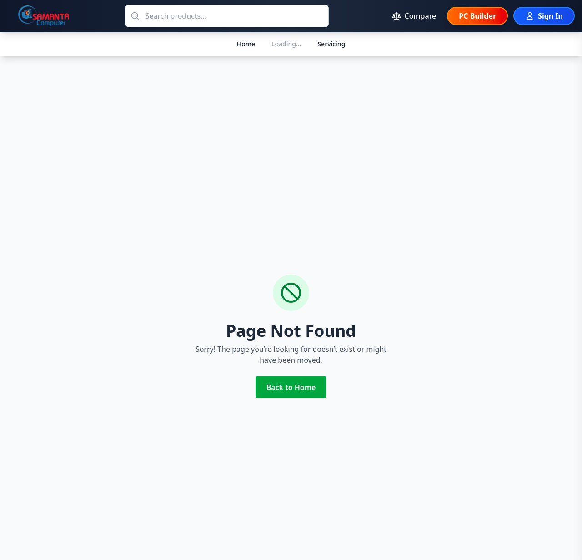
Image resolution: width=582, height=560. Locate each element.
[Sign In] (544, 16)
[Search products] (227, 16)
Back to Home (291, 387)
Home (246, 44)
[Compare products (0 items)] (414, 16)
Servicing (331, 44)
